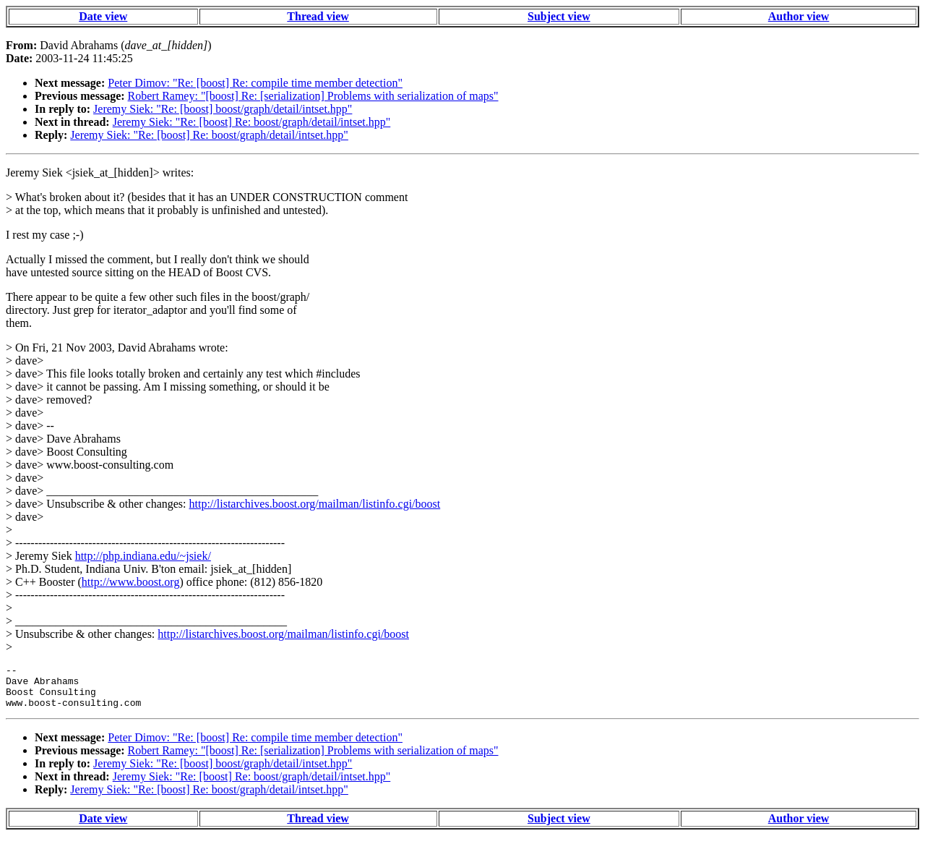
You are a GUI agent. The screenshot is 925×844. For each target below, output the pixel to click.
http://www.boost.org (131, 582)
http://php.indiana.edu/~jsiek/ (143, 556)
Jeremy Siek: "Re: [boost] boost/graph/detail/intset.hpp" (222, 109)
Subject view (559, 16)
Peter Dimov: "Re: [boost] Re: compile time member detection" (255, 83)
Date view (103, 16)
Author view (799, 16)
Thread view (317, 16)
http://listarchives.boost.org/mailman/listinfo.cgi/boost (315, 504)
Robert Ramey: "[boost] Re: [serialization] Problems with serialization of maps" (313, 96)
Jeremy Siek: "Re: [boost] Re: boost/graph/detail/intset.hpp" (252, 122)
